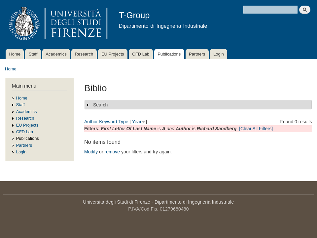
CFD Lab (140, 54)
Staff (33, 54)
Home (14, 54)
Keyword (108, 121)
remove (112, 151)
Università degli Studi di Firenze (116, 202)
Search (100, 104)
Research (84, 54)
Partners (197, 54)
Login (218, 54)
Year (136, 121)
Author (91, 121)
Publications (169, 54)
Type (123, 121)
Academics (56, 54)
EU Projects (112, 54)
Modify (91, 151)
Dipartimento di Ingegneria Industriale (194, 202)
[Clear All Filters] (256, 128)
